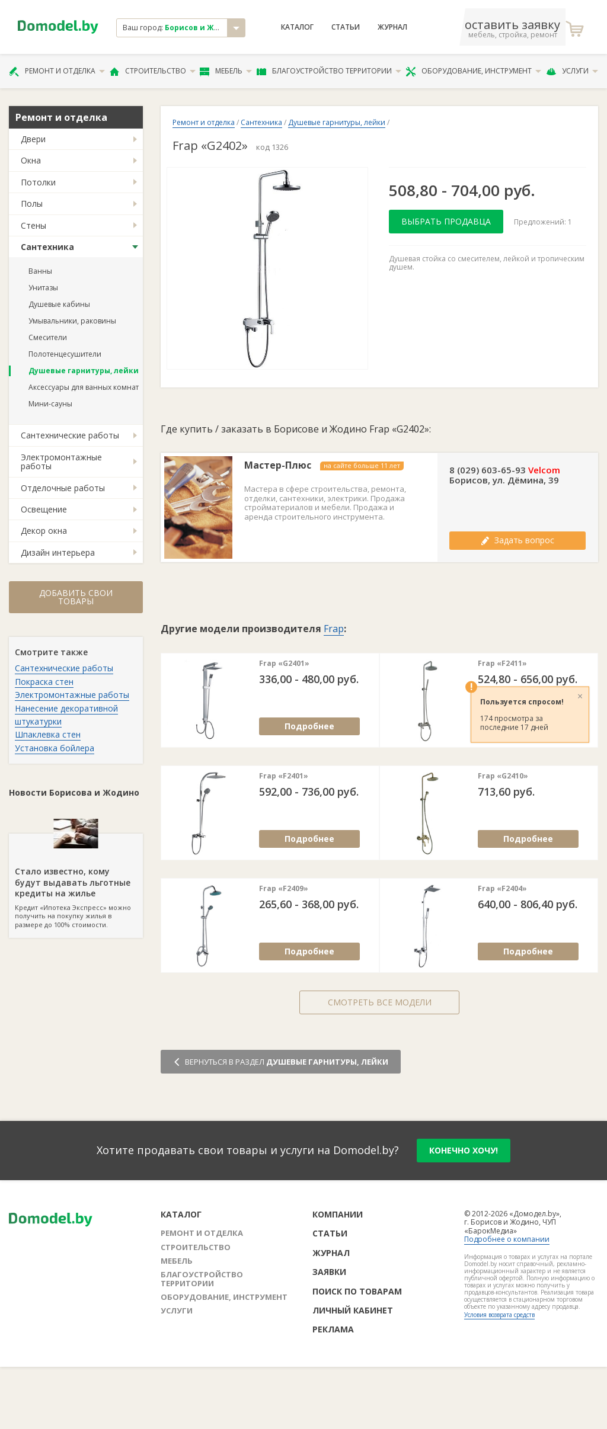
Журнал (392, 27)
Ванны (40, 271)
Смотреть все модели (380, 1002)
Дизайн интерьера (58, 552)
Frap (334, 628)
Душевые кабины (59, 304)
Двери (33, 139)
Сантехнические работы (70, 435)
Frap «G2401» (284, 663)
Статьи (345, 27)
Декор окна (44, 530)
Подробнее (309, 726)
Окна (31, 160)
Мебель (226, 71)
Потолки (38, 182)
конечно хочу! (463, 1150)
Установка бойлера (54, 748)
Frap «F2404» (502, 889)
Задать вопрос (517, 540)
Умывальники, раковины (72, 321)
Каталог (297, 27)
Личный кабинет (352, 1310)
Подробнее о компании (507, 1239)
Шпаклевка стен (48, 734)
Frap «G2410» (503, 776)
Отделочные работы (63, 488)
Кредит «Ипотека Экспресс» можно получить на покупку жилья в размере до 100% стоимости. (76, 881)
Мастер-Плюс (277, 465)
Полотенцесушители (64, 354)
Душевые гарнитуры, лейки (83, 371)
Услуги (572, 71)
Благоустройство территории (329, 71)
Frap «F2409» (283, 889)
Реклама (333, 1329)
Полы (32, 203)
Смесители (47, 337)
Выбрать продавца (446, 221)
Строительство (153, 71)
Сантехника (47, 246)
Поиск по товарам (357, 1291)
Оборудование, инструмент (473, 71)
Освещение (44, 509)
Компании (337, 1214)
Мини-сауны (50, 404)
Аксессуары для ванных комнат (83, 387)
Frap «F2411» (502, 663)
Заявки (329, 1271)
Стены (33, 225)
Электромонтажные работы (61, 461)
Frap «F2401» (283, 776)
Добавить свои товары (76, 597)
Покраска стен (44, 681)
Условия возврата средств (499, 1315)
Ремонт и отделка (57, 71)
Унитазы (43, 288)
